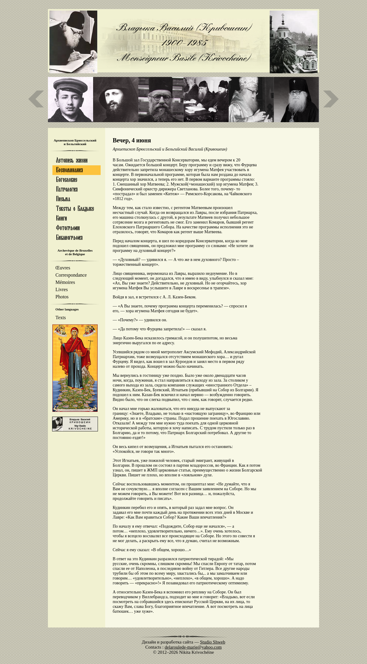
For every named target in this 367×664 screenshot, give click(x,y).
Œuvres (62, 267)
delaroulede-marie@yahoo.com (193, 647)
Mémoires (65, 282)
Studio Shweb (212, 642)
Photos (62, 296)
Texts (60, 317)
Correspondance (71, 275)
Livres (61, 289)
